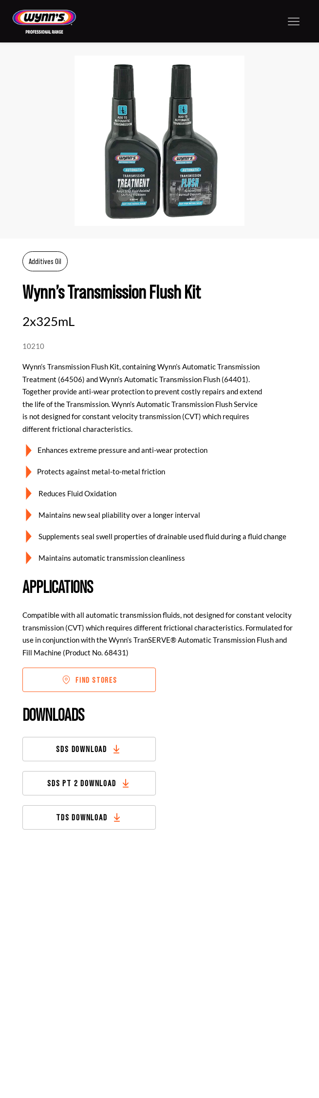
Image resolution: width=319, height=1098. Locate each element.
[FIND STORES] (89, 680)
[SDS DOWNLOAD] (89, 749)
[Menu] (293, 21)
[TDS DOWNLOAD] (89, 817)
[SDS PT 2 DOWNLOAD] (89, 783)
